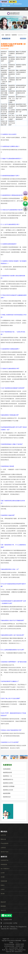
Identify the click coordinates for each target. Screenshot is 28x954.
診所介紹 (3, 835)
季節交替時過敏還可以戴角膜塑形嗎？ (12, 73)
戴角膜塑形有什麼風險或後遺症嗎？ (12, 60)
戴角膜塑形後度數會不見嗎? (4, 59)
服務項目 (7, 35)
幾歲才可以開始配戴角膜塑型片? (21, 52)
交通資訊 (3, 848)
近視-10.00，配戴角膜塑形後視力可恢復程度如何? (21, 117)
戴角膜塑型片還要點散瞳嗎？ (12, 80)
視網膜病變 (4, 881)
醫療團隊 (3, 906)
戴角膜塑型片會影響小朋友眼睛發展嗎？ (4, 73)
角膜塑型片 (22, 939)
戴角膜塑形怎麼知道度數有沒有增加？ (21, 93)
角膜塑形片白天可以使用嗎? (12, 123)
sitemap (16, 942)
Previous (1, 22)
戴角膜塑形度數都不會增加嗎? (4, 87)
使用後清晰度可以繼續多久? (4, 117)
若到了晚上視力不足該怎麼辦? (12, 117)
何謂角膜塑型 (7, 769)
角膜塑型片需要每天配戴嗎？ (21, 66)
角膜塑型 (14, 35)
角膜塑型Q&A (6, 793)
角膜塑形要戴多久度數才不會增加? (4, 93)
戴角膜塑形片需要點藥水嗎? (12, 87)
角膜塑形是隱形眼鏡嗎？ (12, 66)
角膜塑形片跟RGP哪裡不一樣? (21, 111)
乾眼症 (3, 885)
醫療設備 (3, 839)
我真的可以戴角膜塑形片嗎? (21, 79)
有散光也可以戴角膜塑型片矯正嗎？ (21, 58)
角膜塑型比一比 (7, 776)
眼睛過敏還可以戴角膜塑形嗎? (12, 106)
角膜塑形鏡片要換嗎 (12, 92)
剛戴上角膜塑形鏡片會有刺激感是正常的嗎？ (21, 72)
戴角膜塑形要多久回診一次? (21, 97)
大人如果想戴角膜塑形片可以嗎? (12, 111)
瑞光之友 (3, 910)
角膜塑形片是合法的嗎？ (4, 53)
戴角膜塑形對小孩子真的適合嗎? (4, 111)
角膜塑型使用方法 (8, 779)
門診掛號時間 (4, 843)
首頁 (3, 35)
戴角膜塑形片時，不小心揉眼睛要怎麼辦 (12, 99)
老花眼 (3, 877)
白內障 (3, 873)
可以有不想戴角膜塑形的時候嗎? (4, 106)
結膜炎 (3, 889)
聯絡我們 (3, 902)
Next (26, 22)
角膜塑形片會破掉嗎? (4, 97)
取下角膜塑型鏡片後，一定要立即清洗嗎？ (4, 80)
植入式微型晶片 (5, 868)
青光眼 (3, 893)
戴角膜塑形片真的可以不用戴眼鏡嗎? (21, 105)
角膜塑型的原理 (7, 772)
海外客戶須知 (4, 852)
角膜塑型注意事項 (8, 783)
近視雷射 (11, 939)
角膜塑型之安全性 (8, 790)
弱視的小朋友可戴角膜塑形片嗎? (4, 123)
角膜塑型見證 (7, 797)
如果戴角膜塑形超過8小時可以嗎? (21, 86)
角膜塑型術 (4, 864)
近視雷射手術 (4, 860)
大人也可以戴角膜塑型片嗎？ (4, 66)
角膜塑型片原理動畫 (8, 786)
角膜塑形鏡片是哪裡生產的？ (12, 53)
